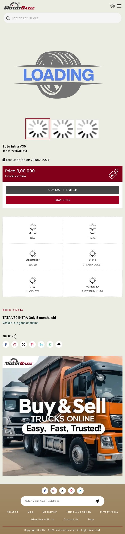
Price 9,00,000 (57, 173)
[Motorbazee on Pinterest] (32, 344)
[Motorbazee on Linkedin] (41, 344)
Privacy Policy (109, 511)
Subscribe (98, 501)
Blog (30, 511)
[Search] (8, 18)
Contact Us (71, 519)
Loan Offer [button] (62, 200)
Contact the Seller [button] (62, 190)
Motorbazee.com (65, 530)
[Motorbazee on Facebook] (6, 344)
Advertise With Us (42, 519)
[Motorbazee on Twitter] (23, 344)
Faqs (91, 519)
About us (12, 511)
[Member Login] (113, 6)
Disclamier (50, 511)
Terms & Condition (78, 511)
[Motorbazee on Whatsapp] (50, 344)
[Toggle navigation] (118, 6)
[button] (58, 344)
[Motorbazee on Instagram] (14, 344)
